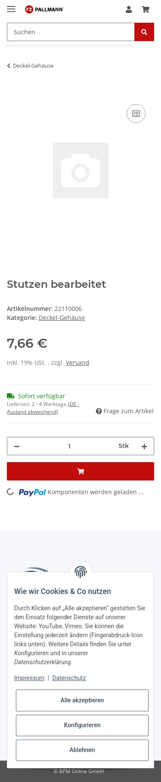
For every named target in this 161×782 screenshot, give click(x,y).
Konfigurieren (82, 725)
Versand (77, 362)
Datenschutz (69, 678)
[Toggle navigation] (11, 5)
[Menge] (69, 446)
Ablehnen (82, 749)
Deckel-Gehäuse (62, 317)
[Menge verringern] (16, 446)
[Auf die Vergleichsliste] (136, 113)
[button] (129, 9)
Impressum (29, 678)
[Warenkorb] (145, 9)
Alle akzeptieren (82, 700)
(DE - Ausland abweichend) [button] (43, 407)
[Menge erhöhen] (144, 446)
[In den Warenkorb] (14, 92)
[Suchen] (71, 32)
